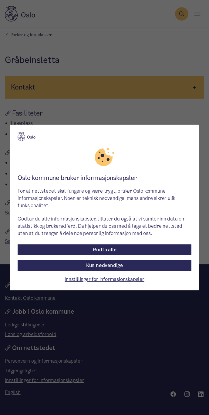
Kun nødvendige (104, 265)
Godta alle (104, 249)
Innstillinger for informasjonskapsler (104, 279)
